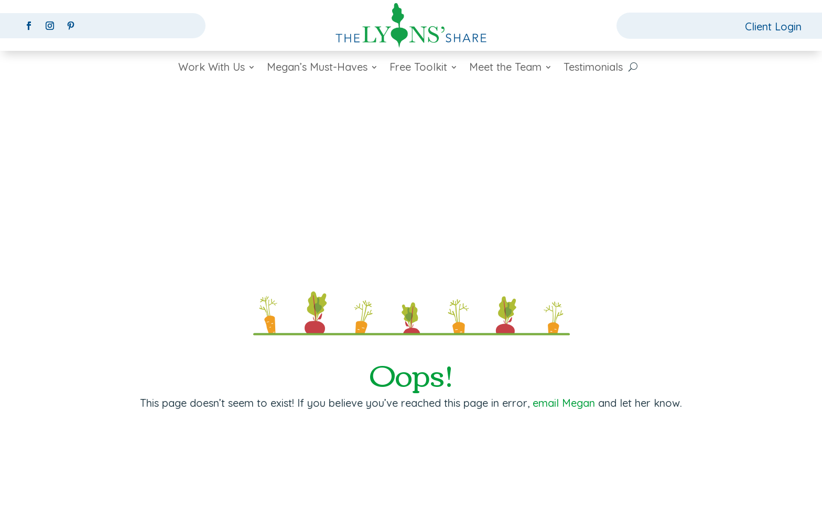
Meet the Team (505, 68)
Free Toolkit (418, 68)
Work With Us (211, 68)
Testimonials (593, 68)
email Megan (564, 402)
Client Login (773, 26)
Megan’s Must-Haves (317, 68)
